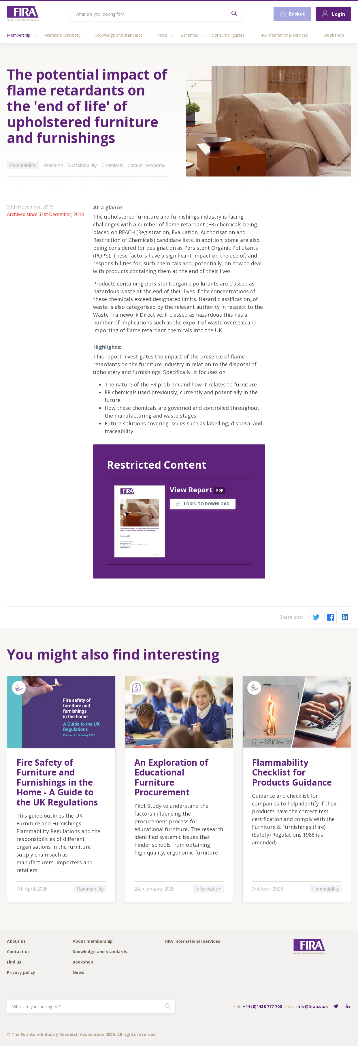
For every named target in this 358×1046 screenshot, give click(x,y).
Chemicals (112, 165)
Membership (18, 35)
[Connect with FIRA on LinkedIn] (347, 1007)
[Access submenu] (34, 35)
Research (53, 165)
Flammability (22, 165)
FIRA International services (283, 35)
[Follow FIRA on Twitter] (336, 1007)
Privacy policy (21, 972)
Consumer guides (228, 35)
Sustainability (82, 165)
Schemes (189, 35)
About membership (93, 941)
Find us (14, 962)
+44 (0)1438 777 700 (262, 1006)
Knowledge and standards (118, 35)
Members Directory (62, 35)
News (162, 35)
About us (16, 941)
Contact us (18, 951)
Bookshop (334, 35)
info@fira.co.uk (312, 1006)
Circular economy (146, 165)
